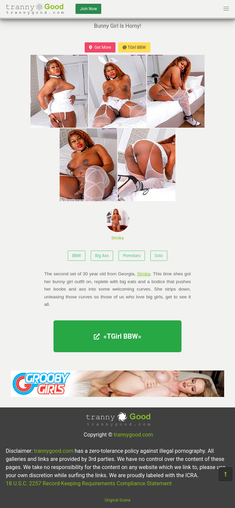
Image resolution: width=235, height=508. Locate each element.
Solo (159, 255)
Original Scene (118, 500)
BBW (76, 255)
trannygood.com (133, 434)
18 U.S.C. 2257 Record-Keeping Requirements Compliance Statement (89, 483)
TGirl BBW (134, 47)
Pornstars (132, 255)
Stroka (117, 224)
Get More (100, 47)
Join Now (88, 8)
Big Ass (102, 255)
